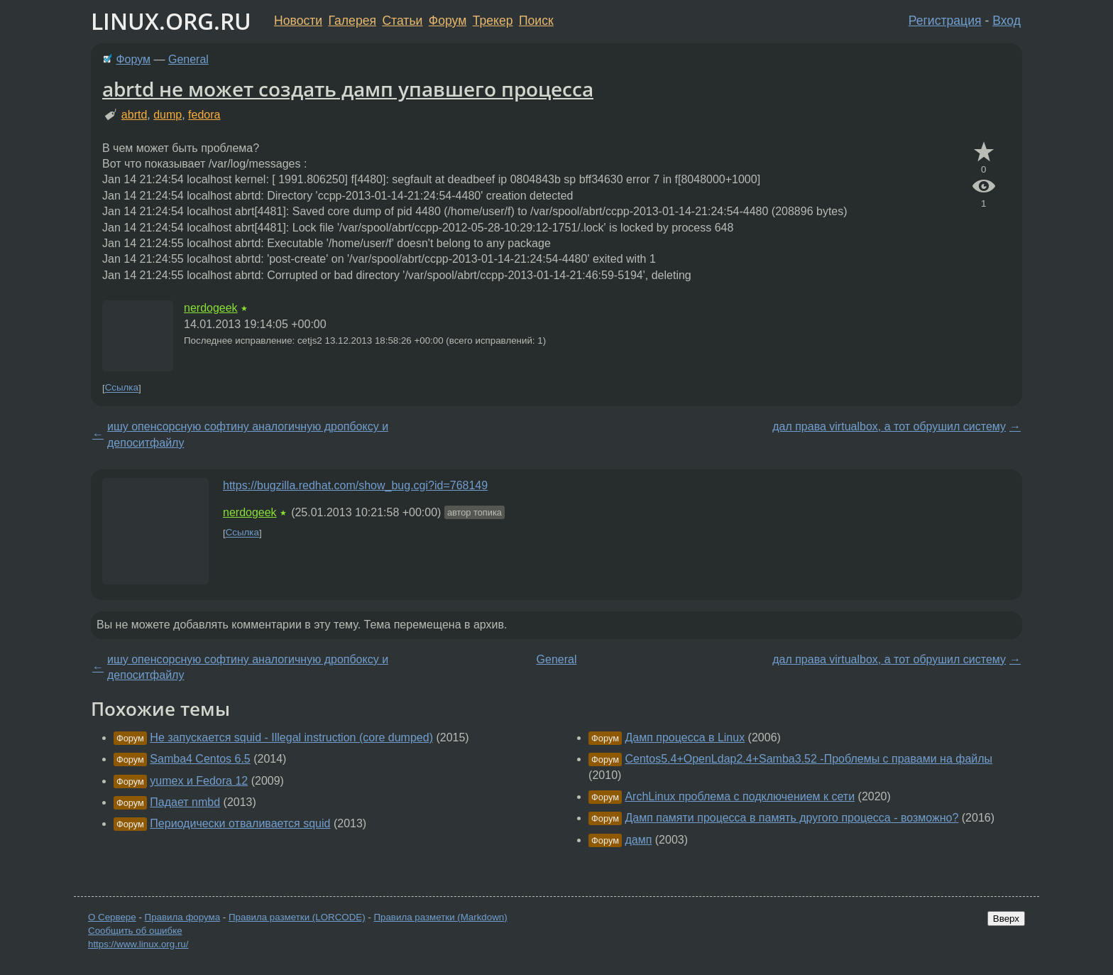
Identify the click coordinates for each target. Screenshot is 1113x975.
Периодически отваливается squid (240, 823)
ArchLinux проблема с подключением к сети (740, 796)
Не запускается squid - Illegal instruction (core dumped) (291, 737)
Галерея (352, 20)
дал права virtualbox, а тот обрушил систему (889, 426)
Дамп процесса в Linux (685, 737)
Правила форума (183, 917)
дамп (638, 840)
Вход (1006, 20)
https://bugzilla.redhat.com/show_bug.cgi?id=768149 (355, 485)
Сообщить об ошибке (135, 930)
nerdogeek (211, 308)
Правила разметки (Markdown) (440, 917)
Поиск (536, 20)
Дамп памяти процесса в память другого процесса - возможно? (791, 818)
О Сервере (112, 917)
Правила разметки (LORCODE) (297, 917)
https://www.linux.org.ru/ (138, 944)
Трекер (493, 20)
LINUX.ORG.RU (171, 21)
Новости (298, 20)
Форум (447, 20)
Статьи (402, 20)
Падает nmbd (185, 802)
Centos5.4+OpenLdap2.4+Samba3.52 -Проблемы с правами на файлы (808, 759)
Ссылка (121, 388)
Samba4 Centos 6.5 (200, 759)
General (188, 59)
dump (167, 115)
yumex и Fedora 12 (199, 781)
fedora (204, 115)
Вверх (1006, 918)
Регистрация (945, 20)
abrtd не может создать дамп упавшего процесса (347, 88)
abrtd (134, 115)
